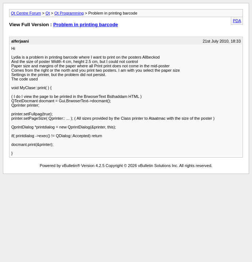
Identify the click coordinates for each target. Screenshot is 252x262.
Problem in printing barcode (85, 24)
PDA (237, 21)
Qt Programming (69, 13)
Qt (48, 13)
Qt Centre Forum (26, 13)
